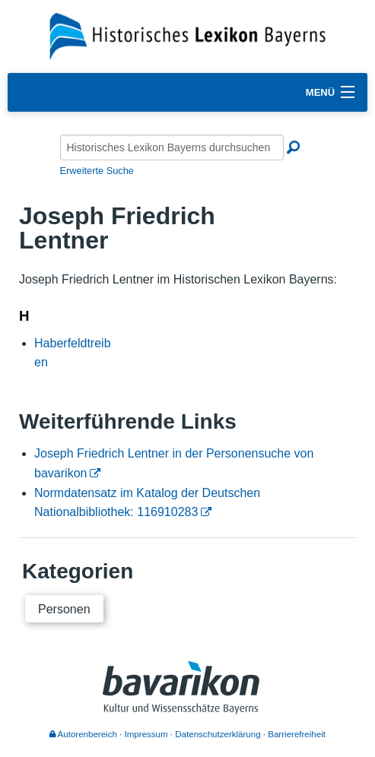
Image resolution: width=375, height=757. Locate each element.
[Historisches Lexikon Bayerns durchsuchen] (172, 147)
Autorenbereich (83, 734)
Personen (64, 609)
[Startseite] (187, 35)
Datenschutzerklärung (217, 734)
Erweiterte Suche (97, 170)
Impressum (146, 734)
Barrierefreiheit (297, 734)
